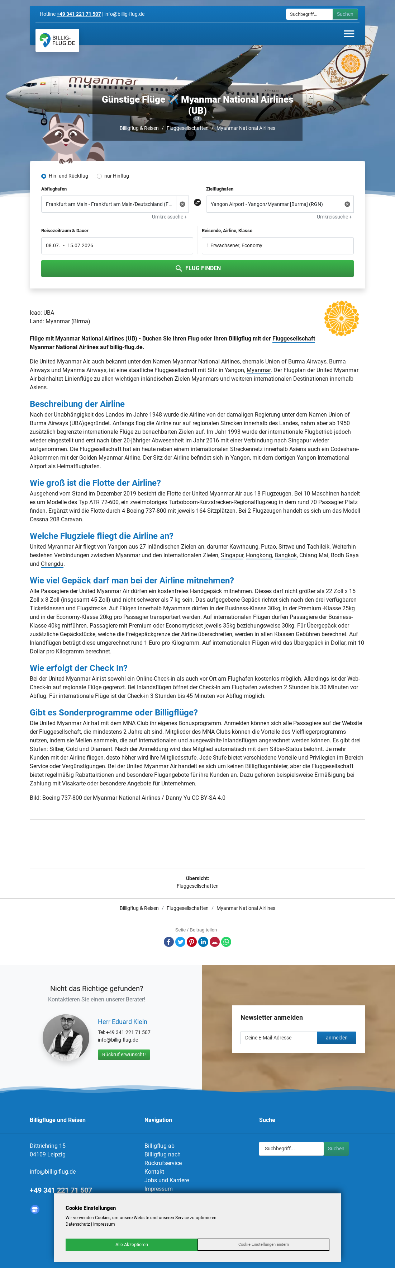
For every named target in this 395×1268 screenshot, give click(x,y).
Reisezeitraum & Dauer (65, 230)
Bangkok (286, 555)
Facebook (169, 942)
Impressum (158, 1188)
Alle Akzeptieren (131, 1244)
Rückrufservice (163, 1163)
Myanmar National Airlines (245, 128)
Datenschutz (78, 1224)
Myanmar (259, 370)
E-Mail (215, 942)
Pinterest (192, 942)
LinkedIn (203, 942)
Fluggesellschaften (188, 128)
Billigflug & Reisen (139, 128)
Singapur (232, 555)
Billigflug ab (159, 1145)
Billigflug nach (162, 1154)
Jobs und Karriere (166, 1180)
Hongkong (259, 555)
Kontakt (154, 1171)
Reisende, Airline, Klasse (227, 230)
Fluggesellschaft (293, 338)
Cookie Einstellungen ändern (263, 1244)
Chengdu (52, 563)
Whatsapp (226, 942)
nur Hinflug (116, 176)
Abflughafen (54, 189)
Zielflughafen (219, 189)
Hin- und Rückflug (68, 176)
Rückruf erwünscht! (124, 1054)
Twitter (180, 942)
